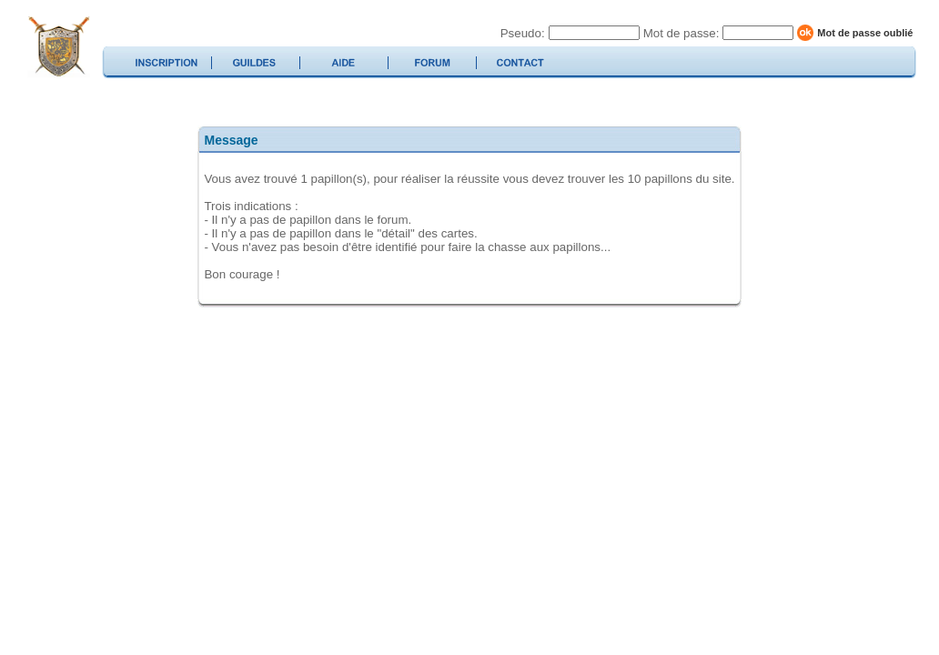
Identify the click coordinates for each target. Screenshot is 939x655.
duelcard (58, 46)
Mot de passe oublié (865, 32)
